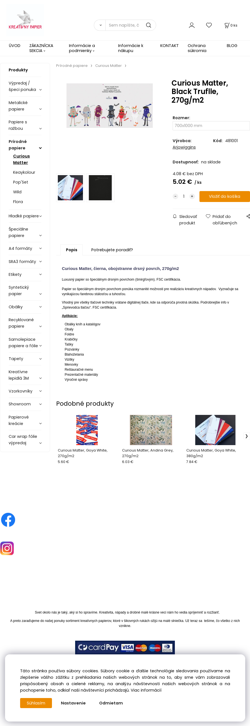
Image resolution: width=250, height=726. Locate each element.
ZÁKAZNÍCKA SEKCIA (41, 48)
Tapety (16, 358)
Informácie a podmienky (82, 48)
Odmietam (111, 703)
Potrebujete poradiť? (112, 250)
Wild (17, 192)
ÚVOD (14, 45)
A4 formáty (20, 248)
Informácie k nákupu (130, 48)
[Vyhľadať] (99, 25)
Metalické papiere (18, 106)
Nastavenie (73, 703)
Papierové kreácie (19, 420)
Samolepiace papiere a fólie (23, 343)
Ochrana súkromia (197, 48)
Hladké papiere (24, 216)
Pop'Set (20, 182)
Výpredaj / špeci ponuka (22, 86)
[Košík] (230, 25)
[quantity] (183, 196)
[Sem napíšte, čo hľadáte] (130, 25)
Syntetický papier (19, 291)
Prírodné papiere (18, 145)
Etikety (15, 274)
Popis (71, 250)
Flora (18, 202)
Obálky (16, 307)
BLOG (232, 45)
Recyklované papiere (21, 323)
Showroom (20, 404)
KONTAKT (169, 45)
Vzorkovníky (20, 391)
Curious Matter (21, 159)
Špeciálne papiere (18, 232)
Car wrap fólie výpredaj (23, 440)
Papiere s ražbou (18, 125)
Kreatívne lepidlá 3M (19, 375)
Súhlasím (36, 703)
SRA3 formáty (22, 261)
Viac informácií (146, 690)
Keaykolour (24, 172)
